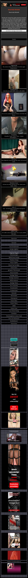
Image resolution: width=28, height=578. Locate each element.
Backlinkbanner (14, 321)
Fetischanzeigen (14, 255)
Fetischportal (14, 298)
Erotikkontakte (14, 290)
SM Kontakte (14, 295)
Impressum (14, 238)
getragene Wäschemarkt (14, 270)
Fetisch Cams (14, 308)
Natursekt (14, 293)
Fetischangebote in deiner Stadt (14, 316)
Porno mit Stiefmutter (14, 318)
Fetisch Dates (14, 267)
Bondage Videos (14, 275)
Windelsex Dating (14, 260)
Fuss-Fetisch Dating (14, 311)
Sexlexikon (14, 313)
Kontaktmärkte (14, 288)
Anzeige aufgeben (14, 249)
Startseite (14, 242)
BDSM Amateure (14, 280)
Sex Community (14, 285)
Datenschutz (14, 323)
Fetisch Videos (14, 303)
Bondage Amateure (14, 277)
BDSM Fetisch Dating (14, 257)
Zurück (14, 39)
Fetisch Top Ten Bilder (14, 265)
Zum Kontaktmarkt (14, 246)
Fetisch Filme (14, 300)
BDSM (13, 305)
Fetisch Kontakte (14, 272)
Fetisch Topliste (14, 262)
